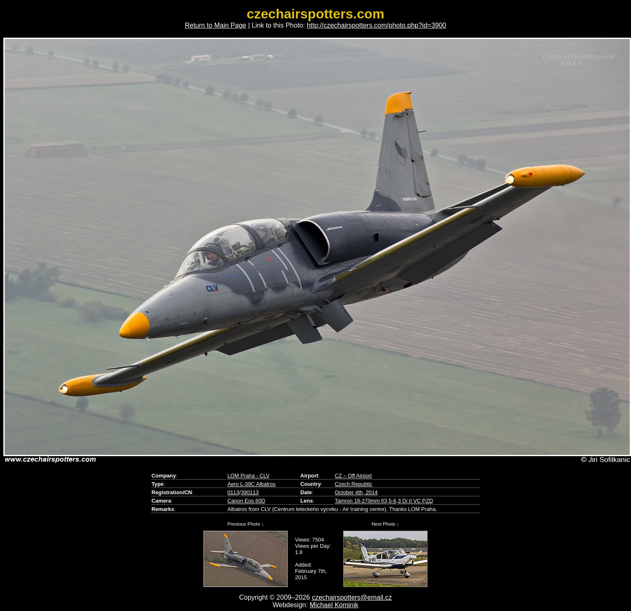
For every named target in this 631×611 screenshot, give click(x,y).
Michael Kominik (334, 604)
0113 (233, 492)
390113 (250, 492)
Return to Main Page (215, 25)
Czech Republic (353, 484)
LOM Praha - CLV (248, 475)
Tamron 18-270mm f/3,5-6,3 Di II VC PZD (384, 501)
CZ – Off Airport (353, 475)
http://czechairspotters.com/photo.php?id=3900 (376, 25)
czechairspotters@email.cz (352, 597)
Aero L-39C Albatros (251, 484)
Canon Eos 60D (246, 501)
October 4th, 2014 (356, 492)
